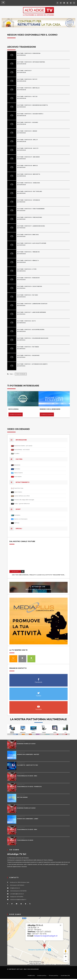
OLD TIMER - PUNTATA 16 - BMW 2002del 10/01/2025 (28, 235)
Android (31, 658)
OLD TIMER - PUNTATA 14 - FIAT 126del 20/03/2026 (27, 97)
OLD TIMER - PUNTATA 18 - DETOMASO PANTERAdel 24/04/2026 (31, 62)
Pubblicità (31, 975)
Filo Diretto (17, 469)
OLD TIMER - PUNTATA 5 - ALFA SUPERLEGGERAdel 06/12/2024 (30, 330)
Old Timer (16, 522)
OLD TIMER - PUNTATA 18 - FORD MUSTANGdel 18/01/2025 (29, 218)
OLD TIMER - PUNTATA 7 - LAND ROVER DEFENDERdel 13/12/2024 (31, 313)
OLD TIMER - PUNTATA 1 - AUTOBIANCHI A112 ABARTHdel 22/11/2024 (32, 365)
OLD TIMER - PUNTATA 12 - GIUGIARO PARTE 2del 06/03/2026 (30, 114)
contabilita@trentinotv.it (17, 893)
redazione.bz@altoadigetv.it (18, 899)
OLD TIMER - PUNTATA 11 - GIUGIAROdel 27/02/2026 (27, 123)
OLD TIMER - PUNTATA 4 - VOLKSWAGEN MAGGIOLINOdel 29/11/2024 (32, 339)
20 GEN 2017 (15, 571)
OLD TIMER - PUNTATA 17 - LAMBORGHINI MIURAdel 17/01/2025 (31, 226)
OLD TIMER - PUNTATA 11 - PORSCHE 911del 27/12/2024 (28, 278)
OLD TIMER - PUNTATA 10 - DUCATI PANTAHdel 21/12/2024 (29, 287)
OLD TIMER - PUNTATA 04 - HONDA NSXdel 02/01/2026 (28, 183)
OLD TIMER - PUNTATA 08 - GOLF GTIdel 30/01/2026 (27, 149)
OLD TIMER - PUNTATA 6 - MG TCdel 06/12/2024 (26, 321)
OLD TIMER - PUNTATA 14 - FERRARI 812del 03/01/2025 (28, 252)
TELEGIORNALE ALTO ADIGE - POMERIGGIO (29, 786)
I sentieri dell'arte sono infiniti (22, 495)
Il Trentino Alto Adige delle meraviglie (24, 499)
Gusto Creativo (18, 492)
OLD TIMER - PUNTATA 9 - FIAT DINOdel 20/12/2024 (27, 295)
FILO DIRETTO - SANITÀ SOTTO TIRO (27, 765)
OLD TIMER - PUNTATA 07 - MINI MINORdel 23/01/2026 (28, 157)
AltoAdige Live (38, 587)
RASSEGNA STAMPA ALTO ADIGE (26, 743)
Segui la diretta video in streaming (39, 589)
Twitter (38, 692)
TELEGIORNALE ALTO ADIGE (25, 840)
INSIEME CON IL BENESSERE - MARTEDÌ (28, 754)
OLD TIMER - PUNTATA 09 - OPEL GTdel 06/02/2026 (27, 140)
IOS (22, 658)
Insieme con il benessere (20, 519)
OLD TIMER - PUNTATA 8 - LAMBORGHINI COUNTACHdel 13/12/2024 (32, 304)
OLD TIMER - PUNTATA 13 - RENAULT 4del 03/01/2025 (28, 261)
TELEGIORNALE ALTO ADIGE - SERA (27, 775)
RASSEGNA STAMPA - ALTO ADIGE (23, 445)
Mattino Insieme (18, 472)
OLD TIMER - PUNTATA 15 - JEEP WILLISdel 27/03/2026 (28, 88)
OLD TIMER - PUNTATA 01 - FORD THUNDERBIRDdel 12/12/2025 (30, 209)
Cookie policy (41, 975)
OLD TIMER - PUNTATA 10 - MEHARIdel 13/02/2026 (27, 131)
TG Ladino (16, 453)
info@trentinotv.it (15, 888)
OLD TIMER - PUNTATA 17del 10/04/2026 (24, 71)
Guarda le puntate (15, 414)
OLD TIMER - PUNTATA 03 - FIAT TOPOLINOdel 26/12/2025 (29, 192)
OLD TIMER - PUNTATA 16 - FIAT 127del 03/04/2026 (27, 80)
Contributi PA (65, 975)
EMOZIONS (17, 465)
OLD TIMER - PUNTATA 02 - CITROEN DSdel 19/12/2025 (28, 201)
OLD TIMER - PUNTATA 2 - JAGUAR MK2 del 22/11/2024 (28, 356)
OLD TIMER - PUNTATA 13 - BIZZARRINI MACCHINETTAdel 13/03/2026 (32, 106)
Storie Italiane (18, 476)
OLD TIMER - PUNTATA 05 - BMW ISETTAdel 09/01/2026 (28, 175)
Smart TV (13, 658)
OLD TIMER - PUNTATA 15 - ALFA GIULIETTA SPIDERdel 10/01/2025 (31, 244)
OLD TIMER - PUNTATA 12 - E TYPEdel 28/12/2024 (26, 270)
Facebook (38, 678)
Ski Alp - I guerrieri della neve (22, 503)
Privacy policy (53, 975)
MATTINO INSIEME (22, 797)
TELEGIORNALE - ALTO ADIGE (22, 449)
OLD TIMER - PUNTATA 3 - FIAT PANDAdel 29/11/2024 (28, 347)
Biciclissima (17, 515)
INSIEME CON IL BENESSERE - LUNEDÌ (27, 818)
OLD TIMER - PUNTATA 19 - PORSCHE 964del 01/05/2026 (28, 54)
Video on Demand (21, 374)
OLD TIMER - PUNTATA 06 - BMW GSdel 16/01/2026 (27, 166)
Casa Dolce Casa (18, 488)
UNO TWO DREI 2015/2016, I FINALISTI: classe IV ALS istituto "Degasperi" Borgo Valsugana (43, 575)
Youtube (38, 705)
